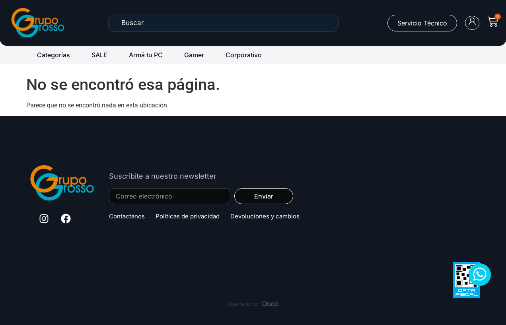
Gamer (194, 55)
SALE (99, 55)
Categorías (53, 55)
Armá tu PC (146, 55)
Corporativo (244, 55)
